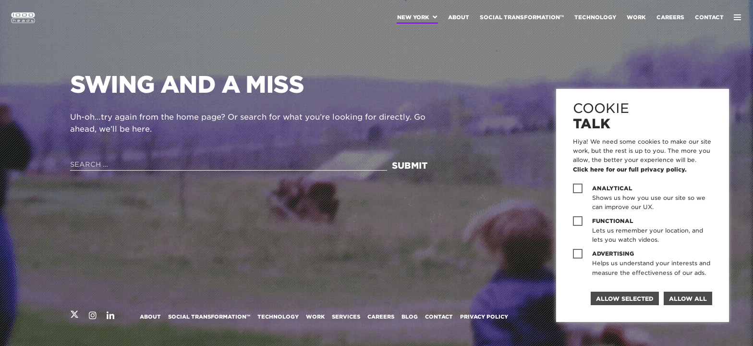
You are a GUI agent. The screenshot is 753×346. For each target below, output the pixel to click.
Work (636, 17)
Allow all (688, 298)
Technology (595, 17)
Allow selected (625, 298)
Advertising (613, 253)
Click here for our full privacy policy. (630, 169)
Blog (409, 316)
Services (346, 316)
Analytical (612, 188)
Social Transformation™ (522, 17)
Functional (612, 221)
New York (413, 17)
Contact (709, 17)
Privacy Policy (484, 316)
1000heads (23, 17)
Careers (670, 17)
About (458, 17)
